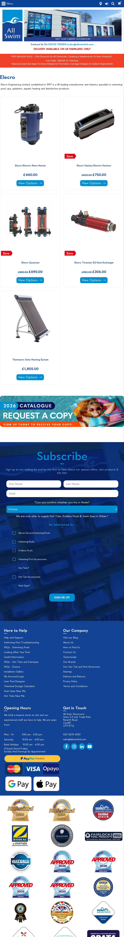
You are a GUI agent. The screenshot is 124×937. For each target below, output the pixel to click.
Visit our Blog (70, 637)
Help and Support (13, 637)
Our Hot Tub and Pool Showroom (81, 666)
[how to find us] (100, 4)
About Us (68, 642)
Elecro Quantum (30, 262)
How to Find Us (71, 647)
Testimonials (70, 657)
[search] (112, 3)
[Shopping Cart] (119, 3)
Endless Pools (25, 550)
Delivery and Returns (74, 676)
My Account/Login (14, 676)
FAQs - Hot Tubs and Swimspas (21, 661)
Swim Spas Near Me (15, 691)
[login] (106, 4)
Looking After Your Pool (17, 652)
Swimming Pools (26, 541)
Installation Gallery (14, 671)
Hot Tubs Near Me (14, 695)
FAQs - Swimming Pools (17, 647)
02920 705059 (57, 44)
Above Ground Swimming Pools (34, 533)
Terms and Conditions (75, 686)
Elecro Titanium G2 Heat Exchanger (94, 262)
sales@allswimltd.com (80, 44)
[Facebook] (66, 746)
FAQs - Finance (12, 666)
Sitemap (67, 671)
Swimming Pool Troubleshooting (21, 642)
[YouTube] (89, 746)
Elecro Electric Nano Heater (30, 165)
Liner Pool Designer (14, 681)
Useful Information (14, 657)
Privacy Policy (70, 681)
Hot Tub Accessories (29, 577)
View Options (31, 183)
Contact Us (69, 652)
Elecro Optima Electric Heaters (94, 165)
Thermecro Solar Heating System (30, 359)
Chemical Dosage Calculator (19, 686)
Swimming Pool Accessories (32, 559)
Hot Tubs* (23, 568)
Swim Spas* (24, 585)
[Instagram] (74, 746)
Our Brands (69, 661)
